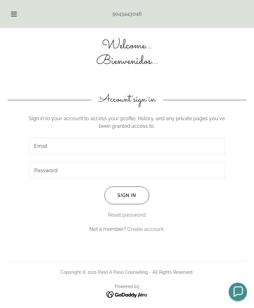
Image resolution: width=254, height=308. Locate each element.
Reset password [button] (127, 215)
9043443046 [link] (127, 14)
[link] (127, 62)
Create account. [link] (145, 229)
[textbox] (127, 146)
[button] (18, 14)
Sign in (120, 195)
